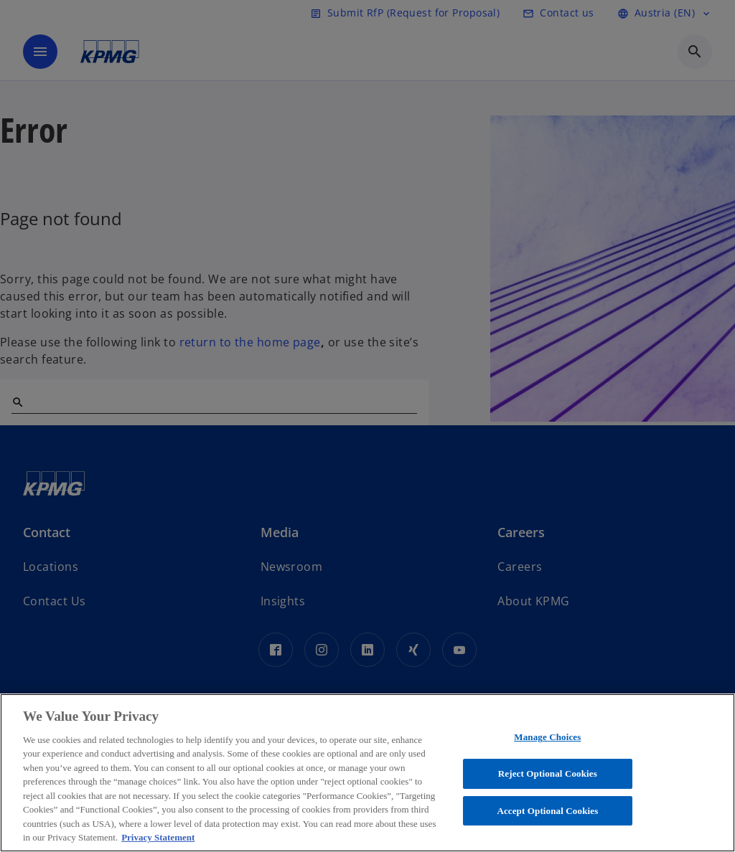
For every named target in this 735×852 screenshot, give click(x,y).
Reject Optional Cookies (547, 773)
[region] (367, 773)
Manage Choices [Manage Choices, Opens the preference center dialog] (547, 737)
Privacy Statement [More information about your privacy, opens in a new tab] (158, 837)
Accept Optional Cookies (547, 810)
